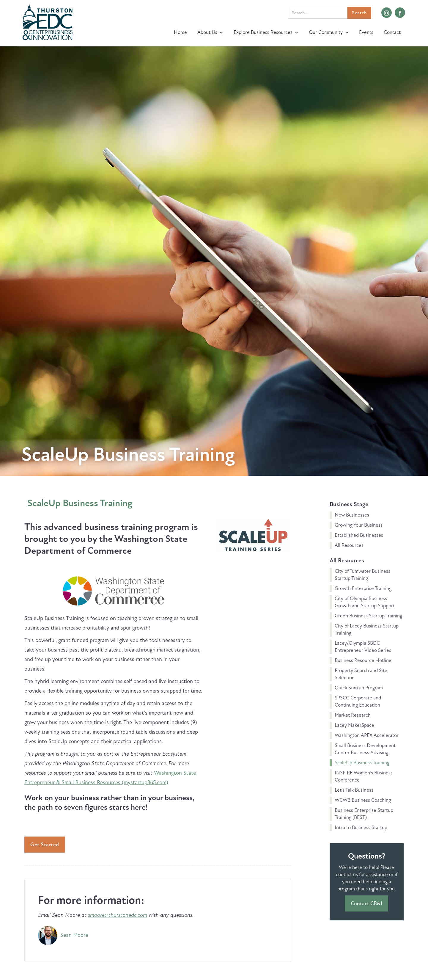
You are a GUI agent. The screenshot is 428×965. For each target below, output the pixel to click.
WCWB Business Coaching (363, 800)
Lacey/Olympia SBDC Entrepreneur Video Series (363, 646)
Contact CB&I (366, 903)
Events (366, 32)
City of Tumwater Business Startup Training (362, 574)
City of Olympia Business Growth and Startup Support (365, 602)
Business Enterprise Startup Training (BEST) (364, 813)
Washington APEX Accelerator (367, 735)
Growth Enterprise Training (363, 588)
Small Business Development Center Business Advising (365, 749)
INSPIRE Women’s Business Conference (364, 776)
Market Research (353, 715)
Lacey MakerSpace (354, 725)
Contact (392, 32)
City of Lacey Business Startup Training (367, 629)
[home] (47, 21)
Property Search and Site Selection (361, 674)
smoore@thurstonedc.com (117, 915)
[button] (211, 32)
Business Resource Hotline (363, 660)
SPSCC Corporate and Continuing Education (358, 701)
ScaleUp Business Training (79, 503)
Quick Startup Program (359, 688)
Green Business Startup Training (368, 616)
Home (180, 32)
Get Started (44, 844)
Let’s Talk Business (354, 790)
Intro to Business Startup (361, 827)
